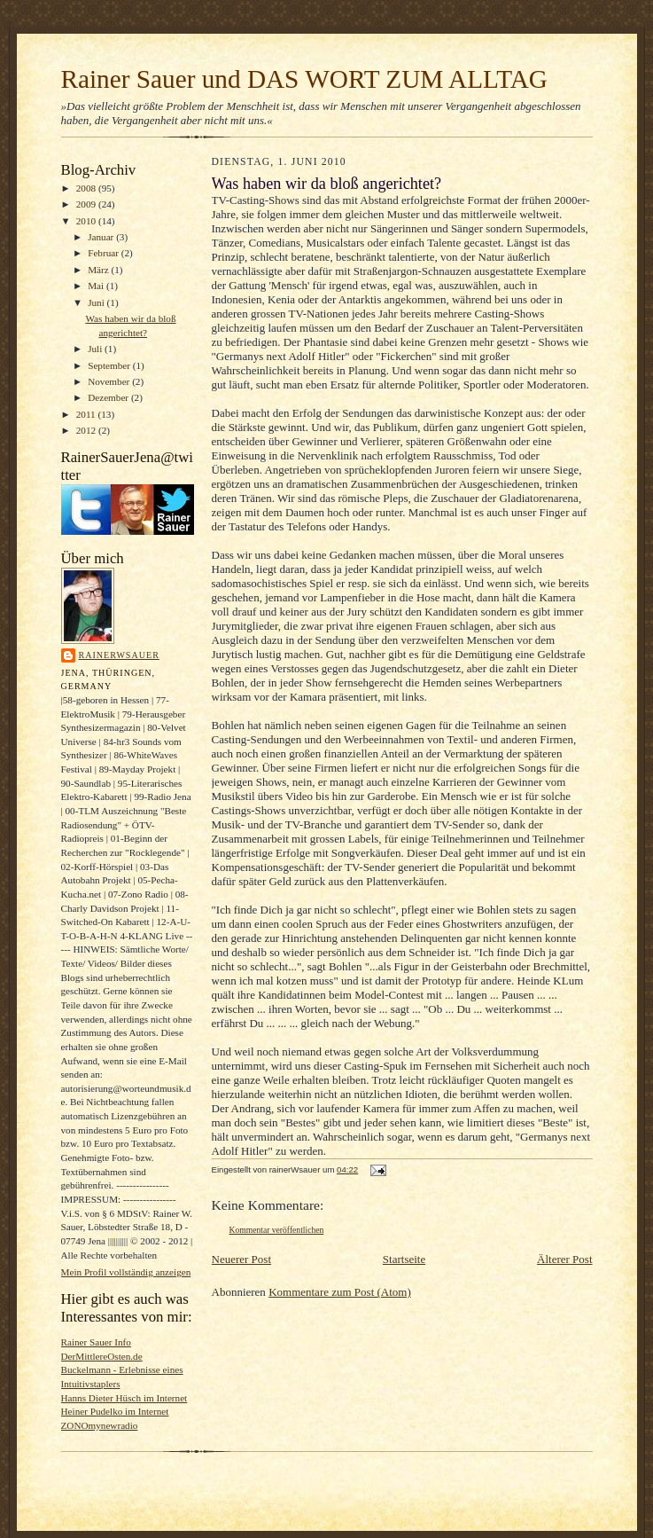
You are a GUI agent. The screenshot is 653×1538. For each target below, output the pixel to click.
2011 (87, 414)
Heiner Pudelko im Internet (115, 1411)
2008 (87, 188)
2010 (87, 221)
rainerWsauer (119, 655)
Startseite (404, 1259)
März (99, 269)
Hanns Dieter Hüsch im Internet (124, 1398)
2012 (87, 430)
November (110, 381)
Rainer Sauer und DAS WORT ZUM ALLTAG (304, 79)
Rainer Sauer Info (96, 1342)
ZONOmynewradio (99, 1425)
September (110, 365)
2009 (87, 204)
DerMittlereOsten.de (102, 1356)
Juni (97, 302)
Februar (104, 252)
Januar (102, 236)
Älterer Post (564, 1259)
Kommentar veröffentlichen (276, 1230)
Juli (96, 348)
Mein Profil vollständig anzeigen (126, 1272)
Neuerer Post (242, 1259)
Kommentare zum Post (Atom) (339, 1292)
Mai (97, 285)
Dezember (109, 397)
